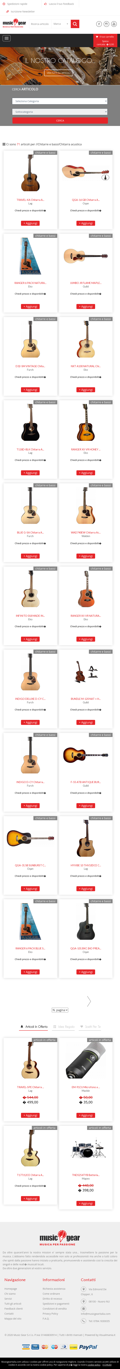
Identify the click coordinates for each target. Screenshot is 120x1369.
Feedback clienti (13, 1310)
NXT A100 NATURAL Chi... (86, 366)
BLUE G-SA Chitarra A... (30, 532)
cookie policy (94, 1364)
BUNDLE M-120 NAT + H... (85, 699)
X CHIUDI (107, 1364)
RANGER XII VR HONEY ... (85, 449)
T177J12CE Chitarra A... (30, 1176)
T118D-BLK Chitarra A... (30, 449)
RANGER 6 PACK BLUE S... (30, 948)
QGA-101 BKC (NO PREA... (86, 948)
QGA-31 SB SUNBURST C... (30, 865)
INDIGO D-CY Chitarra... (30, 782)
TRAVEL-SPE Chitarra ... (30, 1088)
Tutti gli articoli (13, 1305)
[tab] (30, 1028)
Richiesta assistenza (54, 1290)
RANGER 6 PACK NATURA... (30, 283)
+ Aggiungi (30, 224)
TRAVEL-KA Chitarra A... (30, 200)
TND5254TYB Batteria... (85, 1176)
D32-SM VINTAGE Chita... (30, 366)
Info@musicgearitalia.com (96, 1315)
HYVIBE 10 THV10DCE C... (86, 865)
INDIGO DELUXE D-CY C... (30, 699)
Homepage (10, 1290)
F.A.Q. (46, 1320)
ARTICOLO (30, 89)
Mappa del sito (13, 1320)
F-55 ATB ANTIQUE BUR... (86, 782)
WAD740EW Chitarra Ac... (85, 532)
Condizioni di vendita (55, 1310)
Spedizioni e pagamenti (56, 1305)
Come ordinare (51, 1295)
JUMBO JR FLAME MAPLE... (86, 283)
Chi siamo (10, 1295)
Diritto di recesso (52, 1300)
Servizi (8, 1300)
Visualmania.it (108, 1336)
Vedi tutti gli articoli (58, 73)
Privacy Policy (50, 1315)
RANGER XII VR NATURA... (86, 616)
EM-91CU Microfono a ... (86, 1088)
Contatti (9, 1315)
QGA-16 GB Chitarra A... (85, 200)
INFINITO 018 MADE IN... (30, 616)
